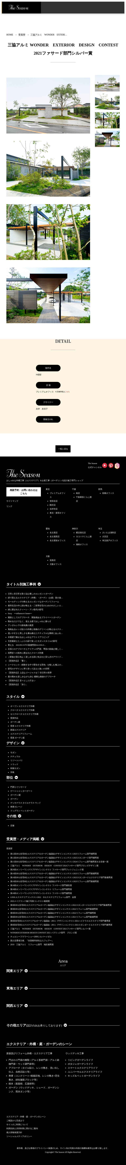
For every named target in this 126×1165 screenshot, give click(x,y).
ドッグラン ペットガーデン (22, 811)
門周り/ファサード (18, 787)
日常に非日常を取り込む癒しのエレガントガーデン (30, 594)
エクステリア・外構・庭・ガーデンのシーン (39, 1044)
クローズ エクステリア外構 (22, 710)
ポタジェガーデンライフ (80, 1064)
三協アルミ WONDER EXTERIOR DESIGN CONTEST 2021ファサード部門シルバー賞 (50, 929)
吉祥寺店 (54, 509)
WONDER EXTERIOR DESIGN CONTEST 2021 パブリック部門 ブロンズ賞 (43, 933)
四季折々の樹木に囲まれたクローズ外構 (25, 653)
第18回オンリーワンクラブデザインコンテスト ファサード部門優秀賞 (41, 893)
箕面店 (53, 560)
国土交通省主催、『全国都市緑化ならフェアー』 (32, 940)
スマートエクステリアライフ (83, 1068)
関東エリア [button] (17, 971)
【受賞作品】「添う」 (18, 684)
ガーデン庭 (15, 722)
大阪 (48, 556)
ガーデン (14, 799)
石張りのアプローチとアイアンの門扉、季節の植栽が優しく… (35, 649)
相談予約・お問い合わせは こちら (23, 492)
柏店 (78, 493)
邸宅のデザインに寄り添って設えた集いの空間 (28, 669)
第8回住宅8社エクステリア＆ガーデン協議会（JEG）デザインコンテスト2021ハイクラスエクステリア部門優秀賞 (60, 921)
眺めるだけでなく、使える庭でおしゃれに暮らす (29, 621)
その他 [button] (13, 816)
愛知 (48, 529)
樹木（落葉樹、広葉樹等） (22, 1083)
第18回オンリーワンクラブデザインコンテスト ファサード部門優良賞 (41, 885)
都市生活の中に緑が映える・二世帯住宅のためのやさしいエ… (35, 605)
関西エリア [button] (17, 1006)
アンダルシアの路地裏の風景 (20, 625)
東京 (48, 489)
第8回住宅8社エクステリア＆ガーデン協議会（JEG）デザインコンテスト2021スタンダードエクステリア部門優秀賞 (61, 925)
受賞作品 (14, 718)
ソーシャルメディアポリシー (19, 1136)
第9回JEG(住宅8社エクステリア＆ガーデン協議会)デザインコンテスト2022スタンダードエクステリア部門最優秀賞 (61, 905)
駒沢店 (53, 505)
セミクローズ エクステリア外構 (24, 714)
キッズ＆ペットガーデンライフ (84, 1076)
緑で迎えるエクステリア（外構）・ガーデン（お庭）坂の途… (35, 598)
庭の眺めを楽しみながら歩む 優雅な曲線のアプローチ (32, 676)
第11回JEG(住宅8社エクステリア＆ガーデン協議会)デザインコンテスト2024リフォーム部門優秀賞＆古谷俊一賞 (59, 862)
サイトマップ (12, 501)
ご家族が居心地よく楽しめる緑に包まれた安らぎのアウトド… (35, 657)
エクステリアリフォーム (21, 734)
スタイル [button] (15, 696)
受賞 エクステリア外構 (20, 726)
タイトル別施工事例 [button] (23, 584)
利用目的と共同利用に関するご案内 (22, 1128)
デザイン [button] (15, 743)
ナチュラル (15, 756)
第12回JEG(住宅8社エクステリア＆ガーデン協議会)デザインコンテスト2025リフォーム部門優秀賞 (53, 854)
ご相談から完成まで (15, 1120)
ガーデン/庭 (15, 795)
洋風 (12, 772)
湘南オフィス (82, 544)
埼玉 (100, 529)
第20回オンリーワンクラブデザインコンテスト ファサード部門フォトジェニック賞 (47, 869)
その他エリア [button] (36, 1025)
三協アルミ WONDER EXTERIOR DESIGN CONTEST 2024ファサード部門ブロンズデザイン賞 (54, 866)
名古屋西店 (55, 536)
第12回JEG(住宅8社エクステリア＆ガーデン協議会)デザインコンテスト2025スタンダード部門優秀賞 (54, 858)
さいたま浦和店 (109, 532)
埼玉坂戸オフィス (110, 540)
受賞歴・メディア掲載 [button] (25, 839)
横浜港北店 (81, 532)
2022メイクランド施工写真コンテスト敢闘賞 (30, 901)
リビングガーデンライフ (80, 1060)
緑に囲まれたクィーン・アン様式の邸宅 (25, 609)
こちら (67, 392)
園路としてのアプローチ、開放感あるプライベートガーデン (34, 617)
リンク (9, 506)
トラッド (14, 764)
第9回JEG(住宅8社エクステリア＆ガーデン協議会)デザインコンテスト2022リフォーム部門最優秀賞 (54, 909)
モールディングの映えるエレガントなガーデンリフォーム (33, 602)
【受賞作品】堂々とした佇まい (21, 680)
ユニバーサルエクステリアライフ (85, 1072)
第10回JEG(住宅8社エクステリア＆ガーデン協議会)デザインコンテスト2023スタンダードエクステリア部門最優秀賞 (61, 877)
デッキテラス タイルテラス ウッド (25, 803)
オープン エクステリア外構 (22, 706)
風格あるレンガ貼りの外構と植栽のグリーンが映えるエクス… (35, 629)
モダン (13, 752)
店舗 (12, 825)
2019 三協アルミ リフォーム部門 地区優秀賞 (32, 944)
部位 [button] (12, 777)
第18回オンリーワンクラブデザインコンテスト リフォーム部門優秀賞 (41, 889)
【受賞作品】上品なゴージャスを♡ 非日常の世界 (31, 673)
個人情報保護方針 (14, 1132)
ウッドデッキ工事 (74, 1053)
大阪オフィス (56, 564)
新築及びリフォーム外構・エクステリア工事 (29, 1053)
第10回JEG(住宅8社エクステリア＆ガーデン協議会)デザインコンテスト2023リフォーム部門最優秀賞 (54, 873)
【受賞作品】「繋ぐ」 (18, 661)
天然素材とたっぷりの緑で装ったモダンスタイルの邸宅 (32, 641)
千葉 (74, 489)
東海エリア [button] (17, 988)
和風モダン (15, 768)
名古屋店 (54, 532)
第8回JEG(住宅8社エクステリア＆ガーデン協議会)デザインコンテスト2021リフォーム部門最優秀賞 (54, 917)
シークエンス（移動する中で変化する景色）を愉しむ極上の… (35, 665)
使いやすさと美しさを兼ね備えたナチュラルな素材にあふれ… (35, 633)
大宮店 (105, 536)
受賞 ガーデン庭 (17, 738)
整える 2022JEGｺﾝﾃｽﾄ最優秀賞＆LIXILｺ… (27, 645)
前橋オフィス (108, 493)
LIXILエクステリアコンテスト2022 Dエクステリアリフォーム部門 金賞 (43, 897)
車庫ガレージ (16, 807)
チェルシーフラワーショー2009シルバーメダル (31, 937)
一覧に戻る (63, 449)
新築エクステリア (18, 730)
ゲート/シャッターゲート (21, 791)
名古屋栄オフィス (57, 540)
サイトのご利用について (17, 1124)
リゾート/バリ (16, 760)
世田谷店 (54, 501)
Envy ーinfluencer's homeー (20, 613)
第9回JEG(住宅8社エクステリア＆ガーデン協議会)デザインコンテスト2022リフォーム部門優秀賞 (53, 913)
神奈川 (75, 529)
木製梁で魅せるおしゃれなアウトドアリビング (28, 637)
